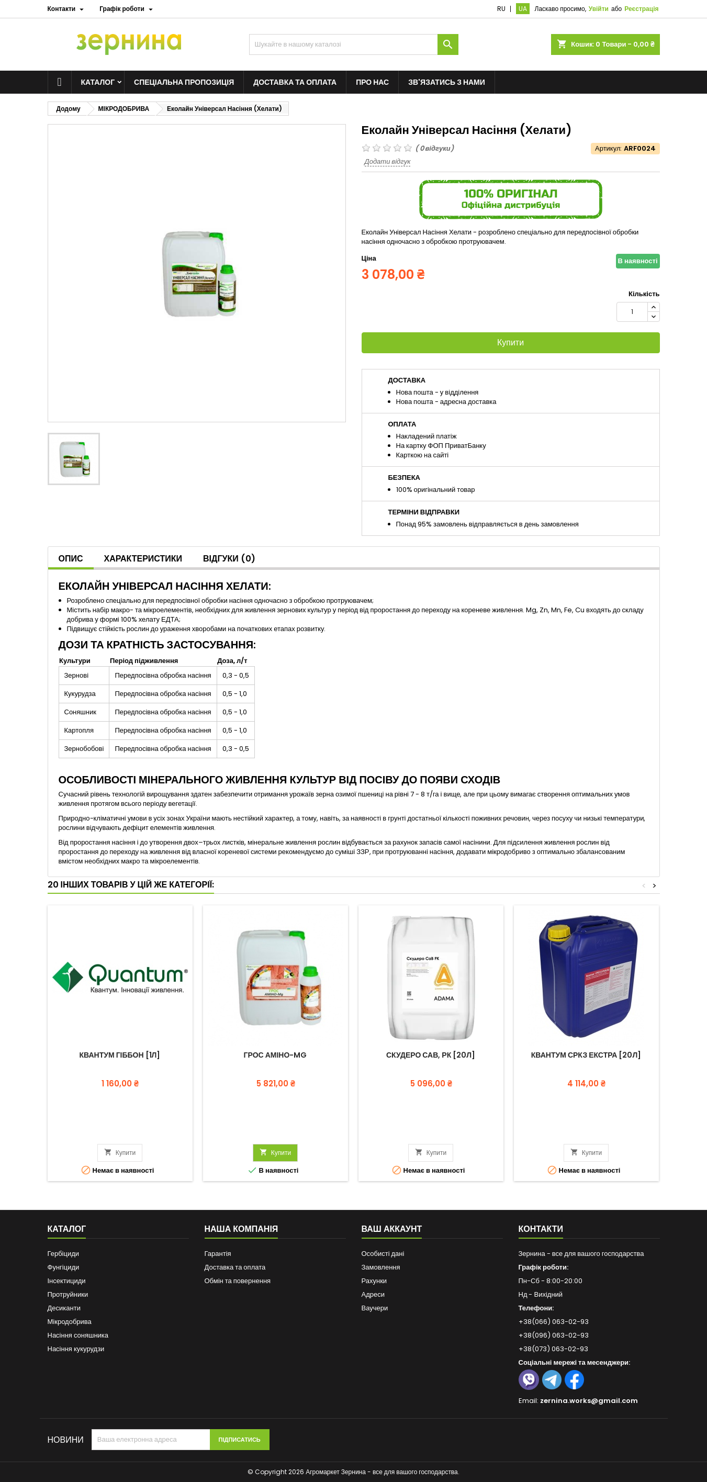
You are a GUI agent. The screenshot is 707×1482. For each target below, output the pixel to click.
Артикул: (608, 148)
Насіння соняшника (78, 1335)
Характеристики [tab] (143, 559)
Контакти (541, 1229)
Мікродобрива (70, 1322)
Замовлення (381, 1267)
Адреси (373, 1294)
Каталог (98, 82)
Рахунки (374, 1281)
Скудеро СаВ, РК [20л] (430, 1055)
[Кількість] (632, 312)
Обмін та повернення (238, 1281)
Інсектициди (67, 1281)
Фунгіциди (64, 1267)
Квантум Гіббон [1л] (120, 1055)
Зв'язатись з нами (446, 82)
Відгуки (229, 559)
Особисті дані (383, 1254)
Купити (510, 342)
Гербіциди (64, 1254)
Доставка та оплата (294, 82)
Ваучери (375, 1308)
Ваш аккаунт (392, 1229)
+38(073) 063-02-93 (553, 1349)
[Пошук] (353, 44)
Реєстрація (641, 8)
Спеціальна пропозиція (184, 82)
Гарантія (218, 1254)
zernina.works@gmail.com (589, 1401)
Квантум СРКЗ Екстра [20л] (586, 1055)
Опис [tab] (71, 559)
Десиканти (64, 1308)
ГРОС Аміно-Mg (275, 1055)
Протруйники (68, 1294)
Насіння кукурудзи (76, 1349)
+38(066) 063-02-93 (554, 1322)
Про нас (372, 82)
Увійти (599, 8)
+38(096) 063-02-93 (554, 1335)
